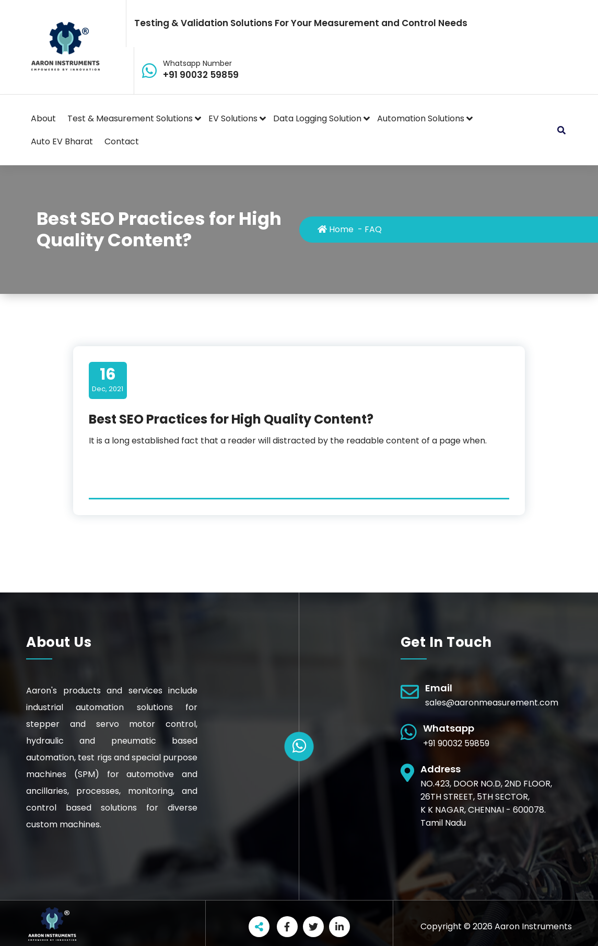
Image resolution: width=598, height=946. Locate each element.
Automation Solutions (420, 118)
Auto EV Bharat (62, 141)
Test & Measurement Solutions (130, 118)
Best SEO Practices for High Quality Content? (231, 419)
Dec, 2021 (107, 380)
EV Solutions (232, 118)
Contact (121, 141)
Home (336, 229)
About (43, 118)
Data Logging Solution (317, 118)
